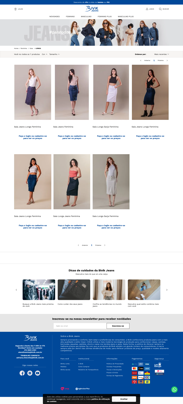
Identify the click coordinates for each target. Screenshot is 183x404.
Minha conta (65, 364)
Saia (31, 48)
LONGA (38, 48)
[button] (164, 9)
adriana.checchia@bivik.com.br (30, 358)
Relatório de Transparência (88, 370)
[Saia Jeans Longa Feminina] (32, 107)
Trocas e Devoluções (114, 370)
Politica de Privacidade (115, 364)
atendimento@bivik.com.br (30, 352)
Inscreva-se (118, 326)
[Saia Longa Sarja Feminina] (111, 107)
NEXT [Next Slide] (167, 290)
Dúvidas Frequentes (113, 367)
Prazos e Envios (112, 372)
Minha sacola (65, 370)
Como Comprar (83, 367)
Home (16, 48)
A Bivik (80, 364)
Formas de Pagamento (114, 376)
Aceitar (124, 399)
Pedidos (63, 367)
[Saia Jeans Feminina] (71, 107)
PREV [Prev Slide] (16, 290)
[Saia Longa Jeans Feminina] (71, 196)
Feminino (24, 48)
